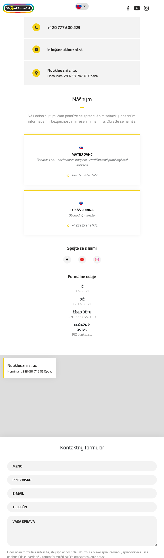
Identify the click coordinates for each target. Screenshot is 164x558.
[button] (82, 393)
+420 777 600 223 (56, 27)
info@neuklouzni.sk (57, 49)
